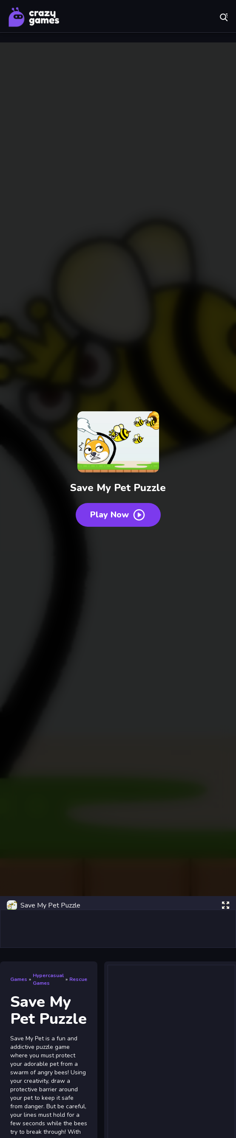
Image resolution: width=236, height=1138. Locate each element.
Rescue (78, 979)
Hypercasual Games (48, 979)
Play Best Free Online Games (34, 17)
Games (18, 979)
